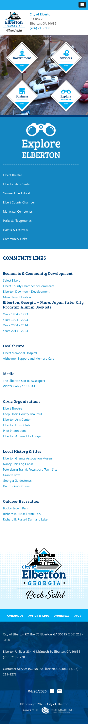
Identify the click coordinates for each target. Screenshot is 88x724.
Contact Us (15, 615)
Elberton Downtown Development (26, 291)
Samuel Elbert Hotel (16, 193)
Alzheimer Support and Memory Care (28, 358)
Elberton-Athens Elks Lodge (22, 436)
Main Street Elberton (17, 297)
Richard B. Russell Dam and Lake (25, 519)
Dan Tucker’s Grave (16, 486)
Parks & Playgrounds (17, 220)
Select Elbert (11, 280)
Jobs (77, 615)
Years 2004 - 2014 (15, 325)
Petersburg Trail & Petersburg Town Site (30, 469)
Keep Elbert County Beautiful (22, 414)
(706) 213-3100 (40, 28)
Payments (61, 615)
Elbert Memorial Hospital (20, 353)
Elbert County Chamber (19, 202)
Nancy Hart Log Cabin (18, 464)
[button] (82, 5)
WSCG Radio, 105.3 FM (19, 386)
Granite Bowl (12, 475)
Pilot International (15, 430)
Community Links (15, 239)
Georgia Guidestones (17, 480)
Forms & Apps (38, 615)
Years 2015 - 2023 (15, 331)
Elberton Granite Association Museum (29, 458)
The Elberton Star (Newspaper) (24, 380)
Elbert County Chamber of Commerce (28, 286)
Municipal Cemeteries (18, 211)
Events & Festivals (15, 229)
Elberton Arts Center (17, 184)
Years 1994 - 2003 (15, 319)
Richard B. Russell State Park (22, 514)
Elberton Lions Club (16, 425)
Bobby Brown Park (15, 508)
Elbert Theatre (12, 175)
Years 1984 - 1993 (15, 314)
